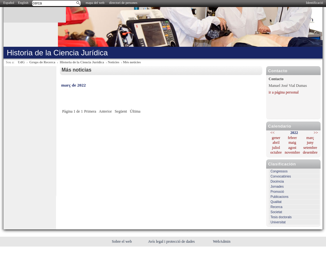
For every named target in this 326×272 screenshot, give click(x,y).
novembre (292, 152)
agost (292, 147)
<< (272, 132)
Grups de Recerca (42, 62)
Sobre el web (122, 241)
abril (276, 142)
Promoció (277, 191)
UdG (21, 62)
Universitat (278, 222)
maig (292, 142)
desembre (310, 152)
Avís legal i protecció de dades (172, 241)
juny (310, 142)
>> (316, 132)
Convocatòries (281, 176)
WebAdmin (221, 241)
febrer (292, 138)
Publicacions (279, 197)
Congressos (279, 171)
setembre (310, 147)
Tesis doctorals (281, 217)
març (310, 138)
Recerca (276, 207)
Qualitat (276, 202)
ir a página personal (284, 92)
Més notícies (132, 62)
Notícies (113, 62)
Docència (277, 181)
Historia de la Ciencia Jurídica (82, 62)
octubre (276, 152)
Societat (276, 212)
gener (276, 138)
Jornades (277, 186)
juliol (276, 147)
